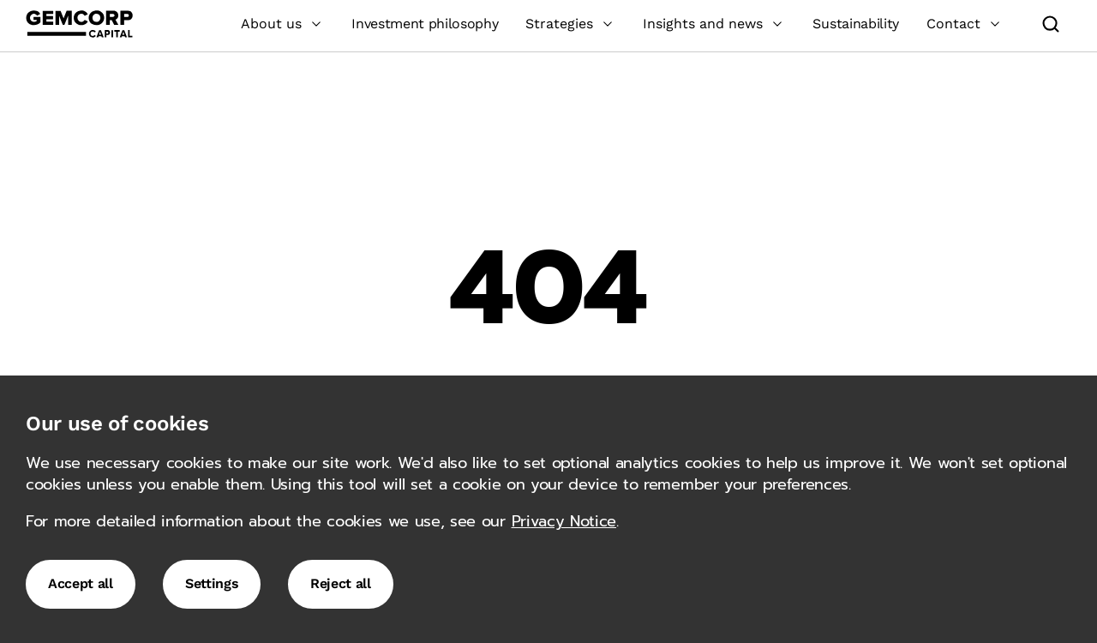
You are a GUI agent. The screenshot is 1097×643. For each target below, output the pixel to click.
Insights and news (714, 23)
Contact (964, 23)
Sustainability (855, 23)
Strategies (570, 23)
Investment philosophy (424, 23)
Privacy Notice (564, 521)
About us (282, 23)
